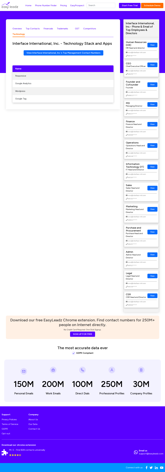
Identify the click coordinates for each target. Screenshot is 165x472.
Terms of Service (10, 424)
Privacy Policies (9, 419)
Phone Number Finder (46, 5)
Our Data (32, 424)
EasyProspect (77, 5)
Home (28, 5)
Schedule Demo (152, 5)
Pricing (63, 5)
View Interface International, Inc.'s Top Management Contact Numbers (63, 52)
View (152, 45)
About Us (33, 419)
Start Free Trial (130, 5)
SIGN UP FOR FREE (82, 334)
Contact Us (34, 429)
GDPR (5, 429)
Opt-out (6, 433)
